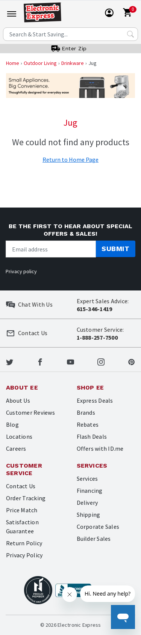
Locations (19, 436)
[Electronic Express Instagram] (101, 361)
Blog (12, 424)
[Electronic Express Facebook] (40, 361)
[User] (109, 12)
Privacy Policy (24, 555)
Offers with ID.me (100, 448)
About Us (18, 400)
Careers (16, 448)
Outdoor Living (40, 63)
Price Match (22, 510)
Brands (86, 412)
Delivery (87, 502)
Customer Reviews (30, 412)
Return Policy (24, 543)
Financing (90, 490)
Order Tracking (25, 498)
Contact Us (20, 486)
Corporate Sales (98, 526)
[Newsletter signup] (51, 249)
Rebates (88, 424)
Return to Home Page (70, 159)
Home (12, 63)
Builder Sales (94, 538)
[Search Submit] (130, 34)
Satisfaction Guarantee (22, 526)
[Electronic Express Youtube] (70, 361)
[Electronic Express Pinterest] (131, 361)
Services (87, 478)
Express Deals (95, 400)
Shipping (88, 514)
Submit (115, 249)
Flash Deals (92, 436)
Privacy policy (21, 271)
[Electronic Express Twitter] (9, 361)
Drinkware (72, 63)
